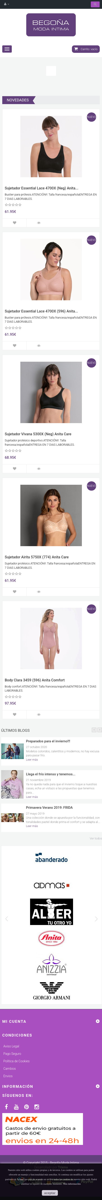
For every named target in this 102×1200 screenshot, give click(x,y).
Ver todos (96, 838)
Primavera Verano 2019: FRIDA (49, 808)
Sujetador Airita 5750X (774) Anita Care (37, 557)
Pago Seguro (12, 1054)
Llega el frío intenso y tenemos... (50, 774)
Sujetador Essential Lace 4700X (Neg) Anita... (41, 188)
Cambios (9, 1068)
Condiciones (17, 1035)
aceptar (50, 1193)
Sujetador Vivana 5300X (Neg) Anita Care (38, 434)
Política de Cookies (16, 1061)
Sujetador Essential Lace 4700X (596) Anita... (41, 311)
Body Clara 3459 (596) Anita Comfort (35, 680)
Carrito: (85, 49)
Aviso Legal (11, 1046)
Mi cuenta (14, 1021)
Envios (7, 1076)
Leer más (32, 759)
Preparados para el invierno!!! (48, 741)
